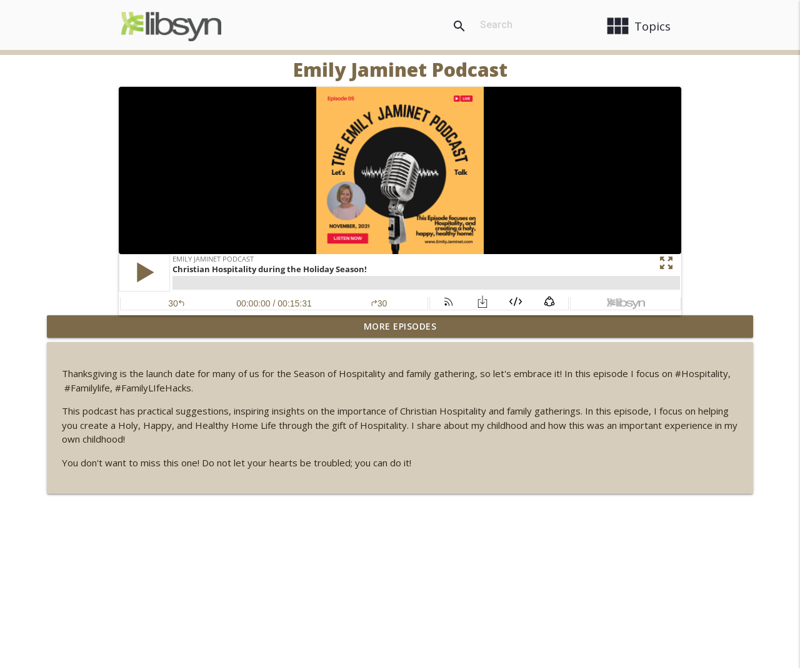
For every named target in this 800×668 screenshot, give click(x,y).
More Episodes (400, 326)
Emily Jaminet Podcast (400, 69)
